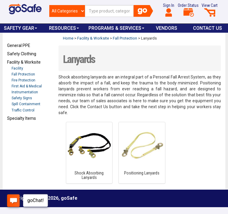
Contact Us (207, 28)
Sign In (168, 10)
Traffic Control (23, 110)
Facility (17, 68)
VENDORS (166, 28)
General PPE (18, 45)
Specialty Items (21, 118)
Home (68, 38)
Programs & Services (116, 28)
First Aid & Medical (27, 86)
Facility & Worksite (24, 62)
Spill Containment (26, 104)
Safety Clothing (21, 53)
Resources (64, 28)
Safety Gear (20, 28)
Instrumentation (25, 92)
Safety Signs (22, 98)
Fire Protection (23, 80)
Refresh (18, 132)
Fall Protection (23, 74)
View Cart (210, 10)
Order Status (188, 10)
